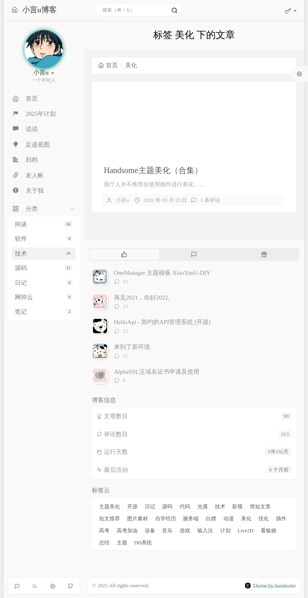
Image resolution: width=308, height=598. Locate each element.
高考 (104, 531)
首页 (108, 65)
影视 (237, 506)
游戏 (185, 531)
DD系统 (143, 543)
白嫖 (211, 518)
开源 (132, 506)
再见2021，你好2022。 (144, 297)
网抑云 (44, 297)
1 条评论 (210, 200)
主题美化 (109, 506)
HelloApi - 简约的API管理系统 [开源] (162, 322)
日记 (44, 283)
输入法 (205, 531)
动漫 (228, 518)
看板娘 (268, 531)
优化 (263, 518)
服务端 (191, 518)
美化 (246, 518)
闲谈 (44, 224)
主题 (122, 543)
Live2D (245, 531)
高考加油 (127, 531)
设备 (150, 531)
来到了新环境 (132, 347)
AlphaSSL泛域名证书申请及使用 (156, 371)
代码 (185, 506)
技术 (44, 253)
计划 (225, 531)
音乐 (167, 531)
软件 (44, 239)
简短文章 (260, 506)
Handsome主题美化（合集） (153, 170)
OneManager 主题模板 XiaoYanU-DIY (162, 273)
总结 (104, 543)
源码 (44, 268)
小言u (122, 200)
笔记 (44, 311)
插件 (281, 518)
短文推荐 (109, 518)
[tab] (124, 254)
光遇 (202, 506)
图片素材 (137, 518)
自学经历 (165, 518)
